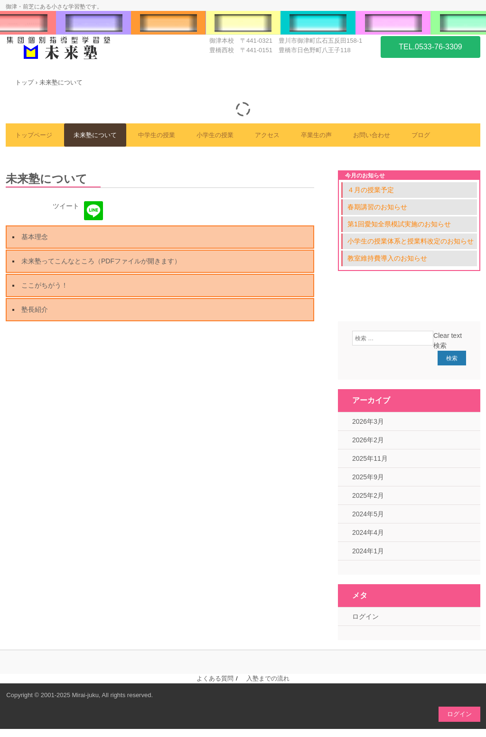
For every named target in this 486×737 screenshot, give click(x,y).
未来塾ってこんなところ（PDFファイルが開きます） (101, 261)
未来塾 (77, 48)
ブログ (420, 135)
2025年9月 (368, 477)
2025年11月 (370, 458)
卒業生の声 (316, 135)
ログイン (365, 616)
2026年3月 (368, 421)
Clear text (447, 335)
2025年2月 (368, 495)
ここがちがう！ (44, 285)
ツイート (66, 206)
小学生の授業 (215, 135)
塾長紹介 (34, 309)
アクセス (267, 135)
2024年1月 (368, 551)
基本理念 (34, 237)
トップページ (33, 135)
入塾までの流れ (268, 678)
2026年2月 (368, 440)
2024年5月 (368, 514)
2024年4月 (368, 532)
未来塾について (95, 135)
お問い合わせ (371, 135)
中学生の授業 (156, 135)
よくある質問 (215, 678)
